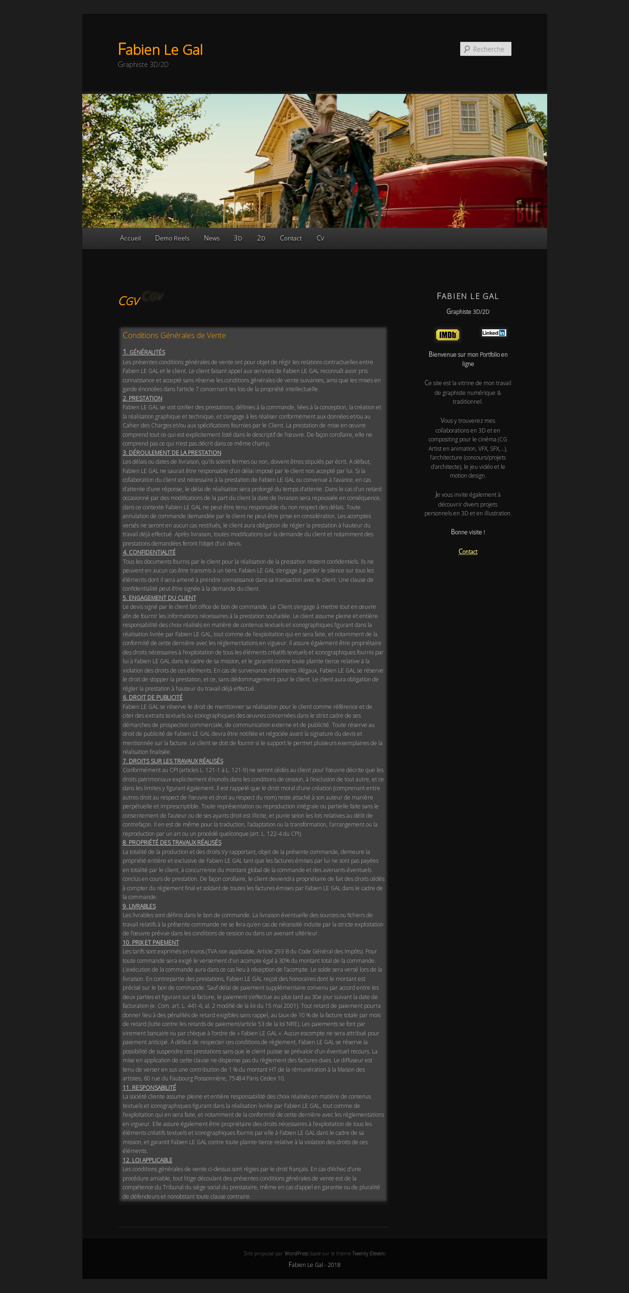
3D (238, 237)
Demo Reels (172, 237)
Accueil (130, 237)
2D (261, 237)
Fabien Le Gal (160, 49)
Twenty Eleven (368, 1253)
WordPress (296, 1253)
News (211, 237)
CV (320, 237)
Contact (291, 237)
